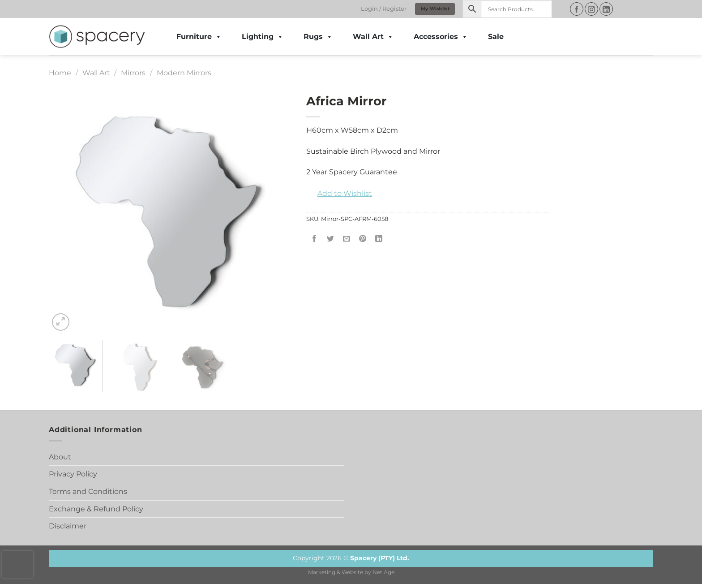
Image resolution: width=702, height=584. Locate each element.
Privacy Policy (73, 474)
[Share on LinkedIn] (379, 239)
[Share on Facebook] (314, 239)
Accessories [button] (441, 37)
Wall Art (96, 73)
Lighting (262, 37)
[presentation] (17, 564)
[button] (339, 193)
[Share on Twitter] (330, 239)
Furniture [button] (199, 37)
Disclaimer (67, 526)
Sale (496, 36)
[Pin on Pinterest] (362, 239)
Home (60, 73)
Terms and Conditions (88, 491)
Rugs (318, 37)
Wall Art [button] (373, 37)
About (60, 457)
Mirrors (133, 73)
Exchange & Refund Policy (96, 509)
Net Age (383, 572)
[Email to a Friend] (346, 239)
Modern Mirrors (184, 73)
